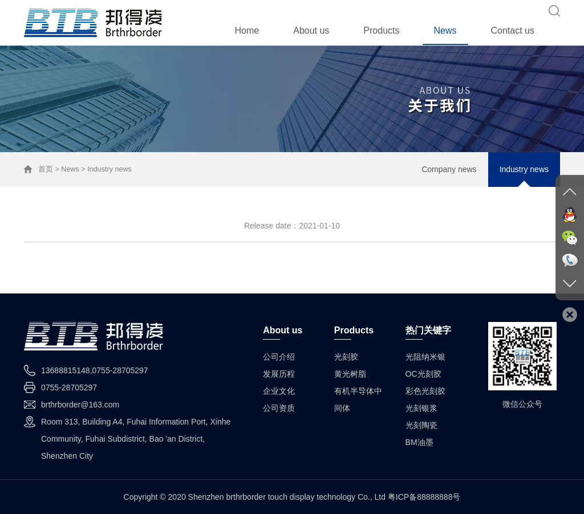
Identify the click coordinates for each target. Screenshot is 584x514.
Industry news (524, 169)
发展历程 (279, 373)
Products (381, 30)
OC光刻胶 (423, 373)
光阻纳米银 (425, 356)
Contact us (512, 30)
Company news (449, 169)
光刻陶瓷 (421, 425)
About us (311, 30)
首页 (45, 169)
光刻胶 (346, 356)
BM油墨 (419, 442)
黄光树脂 (350, 373)
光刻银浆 (421, 408)
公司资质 (279, 408)
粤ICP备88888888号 (424, 496)
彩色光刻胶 (425, 390)
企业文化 (279, 390)
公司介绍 (279, 356)
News (445, 30)
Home (247, 30)
